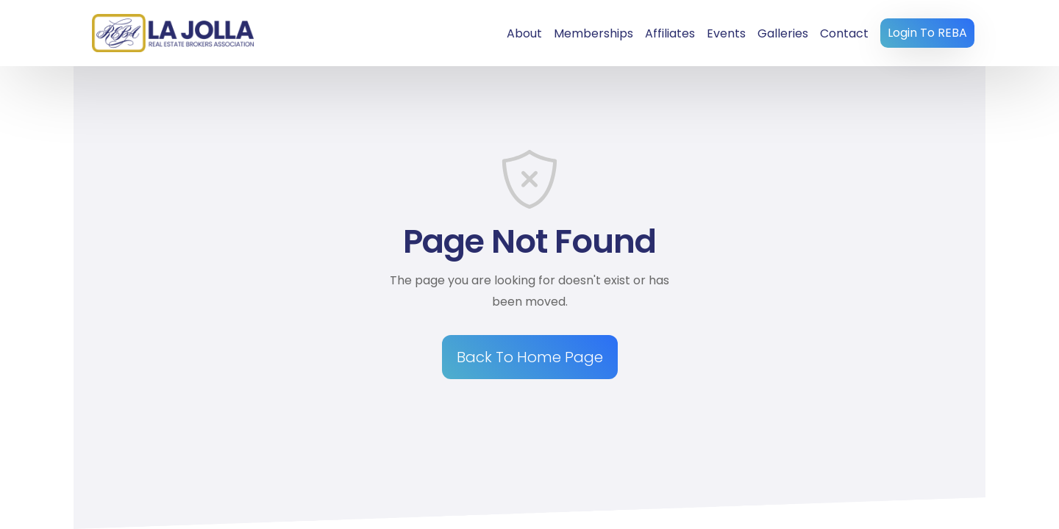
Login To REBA (927, 32)
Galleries (782, 33)
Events (726, 33)
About (524, 33)
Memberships (593, 33)
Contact (844, 33)
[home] (173, 32)
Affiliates (670, 33)
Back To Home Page (530, 357)
